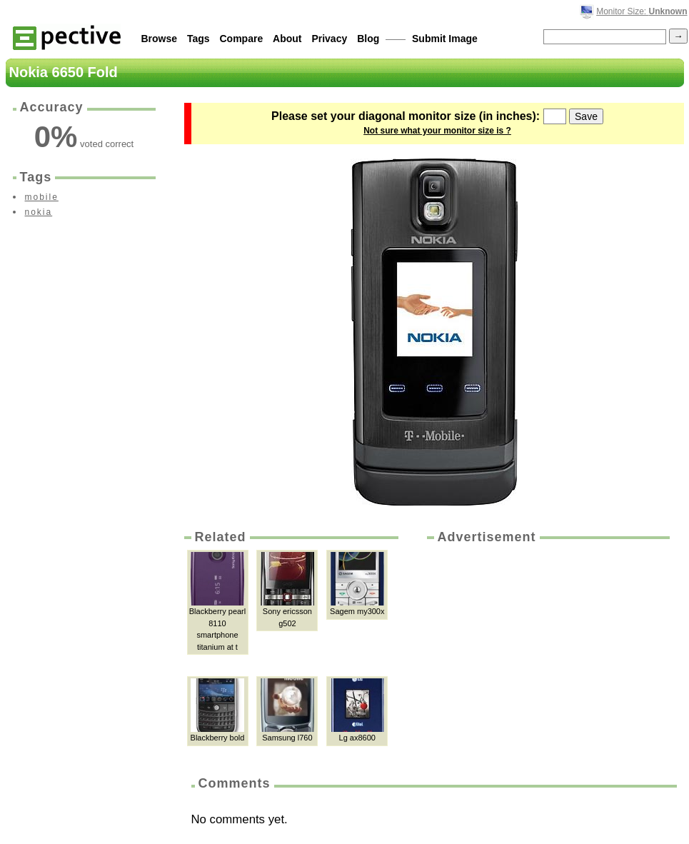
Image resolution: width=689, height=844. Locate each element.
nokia (39, 212)
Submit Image (445, 38)
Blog (368, 38)
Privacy (329, 38)
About (287, 38)
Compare (241, 38)
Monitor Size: (641, 11)
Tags (198, 38)
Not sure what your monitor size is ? (437, 131)
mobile (42, 197)
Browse (159, 38)
